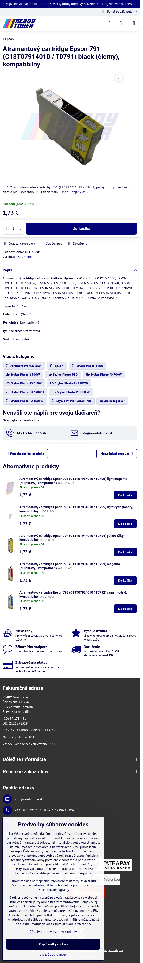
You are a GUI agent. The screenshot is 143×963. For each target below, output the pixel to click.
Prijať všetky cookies (53, 944)
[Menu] (134, 23)
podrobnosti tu (42, 885)
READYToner (24, 257)
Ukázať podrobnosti (53, 954)
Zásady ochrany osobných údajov (53, 932)
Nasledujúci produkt (117, 453)
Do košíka (81, 228)
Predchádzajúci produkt (25, 453)
